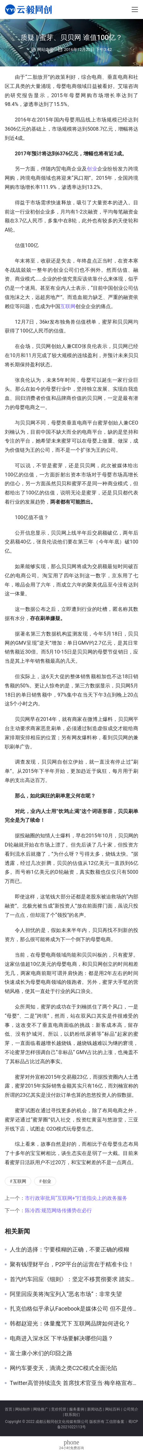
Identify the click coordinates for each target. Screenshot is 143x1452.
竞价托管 (58, 1409)
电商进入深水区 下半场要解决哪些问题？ (61, 1338)
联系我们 (72, 1414)
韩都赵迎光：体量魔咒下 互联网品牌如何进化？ (70, 1323)
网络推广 (40, 1409)
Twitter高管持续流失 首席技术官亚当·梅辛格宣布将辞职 (74, 1383)
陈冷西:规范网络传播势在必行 (58, 1210)
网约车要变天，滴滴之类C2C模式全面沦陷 (63, 1368)
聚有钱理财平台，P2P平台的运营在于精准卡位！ (72, 1264)
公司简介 (130, 1409)
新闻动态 (94, 1409)
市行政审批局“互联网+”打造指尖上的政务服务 (76, 1198)
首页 (8, 1409)
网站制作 (22, 1409)
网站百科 (112, 1409)
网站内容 (45, 49)
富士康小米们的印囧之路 (41, 1353)
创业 (92, 169)
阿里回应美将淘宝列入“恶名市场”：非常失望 (66, 1294)
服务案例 (76, 1409)
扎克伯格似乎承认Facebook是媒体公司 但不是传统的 (74, 1309)
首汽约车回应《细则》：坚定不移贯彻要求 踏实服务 (74, 1279)
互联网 (67, 306)
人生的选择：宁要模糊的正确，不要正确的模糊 (69, 1249)
